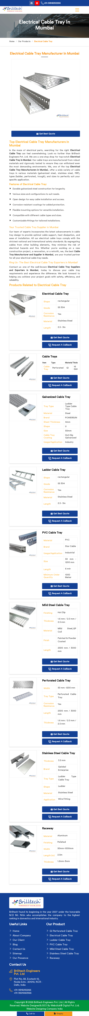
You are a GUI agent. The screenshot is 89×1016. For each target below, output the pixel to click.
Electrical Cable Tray (61, 935)
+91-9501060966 (22, 993)
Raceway (55, 958)
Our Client (18, 940)
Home (12, 41)
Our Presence (20, 958)
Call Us (30, 1014)
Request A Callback (60, 345)
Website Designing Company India (44, 1009)
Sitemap (17, 953)
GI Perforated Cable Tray (64, 931)
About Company (22, 935)
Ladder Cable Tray (60, 940)
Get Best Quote (60, 337)
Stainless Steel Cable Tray (64, 953)
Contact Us (19, 949)
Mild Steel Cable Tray (62, 949)
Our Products (24, 41)
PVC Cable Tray (58, 944)
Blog (15, 944)
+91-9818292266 (51, 3)
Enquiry (58, 1014)
